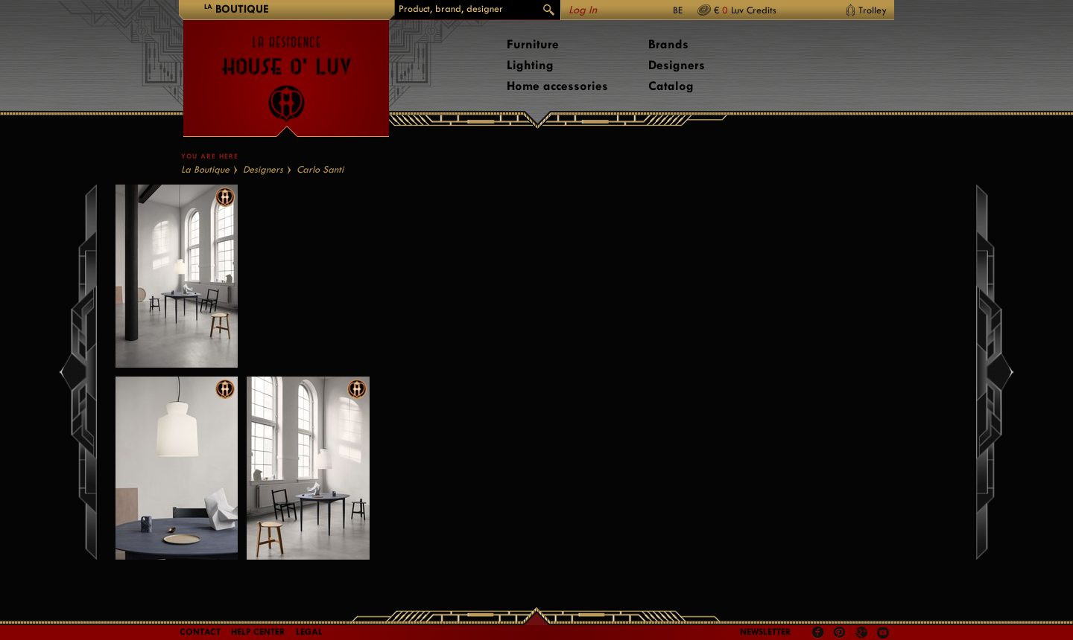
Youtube (883, 633)
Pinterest (839, 633)
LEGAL (309, 632)
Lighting (530, 65)
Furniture (533, 44)
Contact (200, 632)
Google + (863, 634)
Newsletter (765, 632)
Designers (676, 65)
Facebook (818, 633)
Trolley (872, 10)
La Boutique (205, 169)
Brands (668, 44)
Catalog (671, 86)
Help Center (258, 632)
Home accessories (557, 86)
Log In (583, 10)
